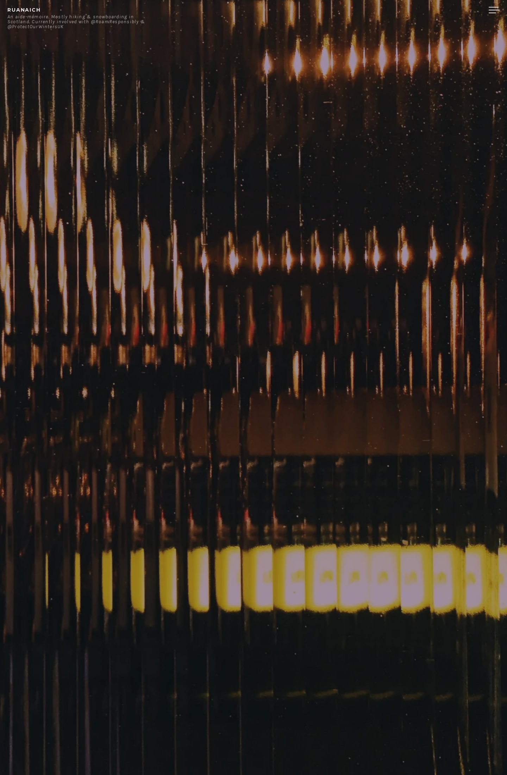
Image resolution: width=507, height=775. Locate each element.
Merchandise (457, 10)
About (376, 10)
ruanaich (24, 10)
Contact (410, 10)
